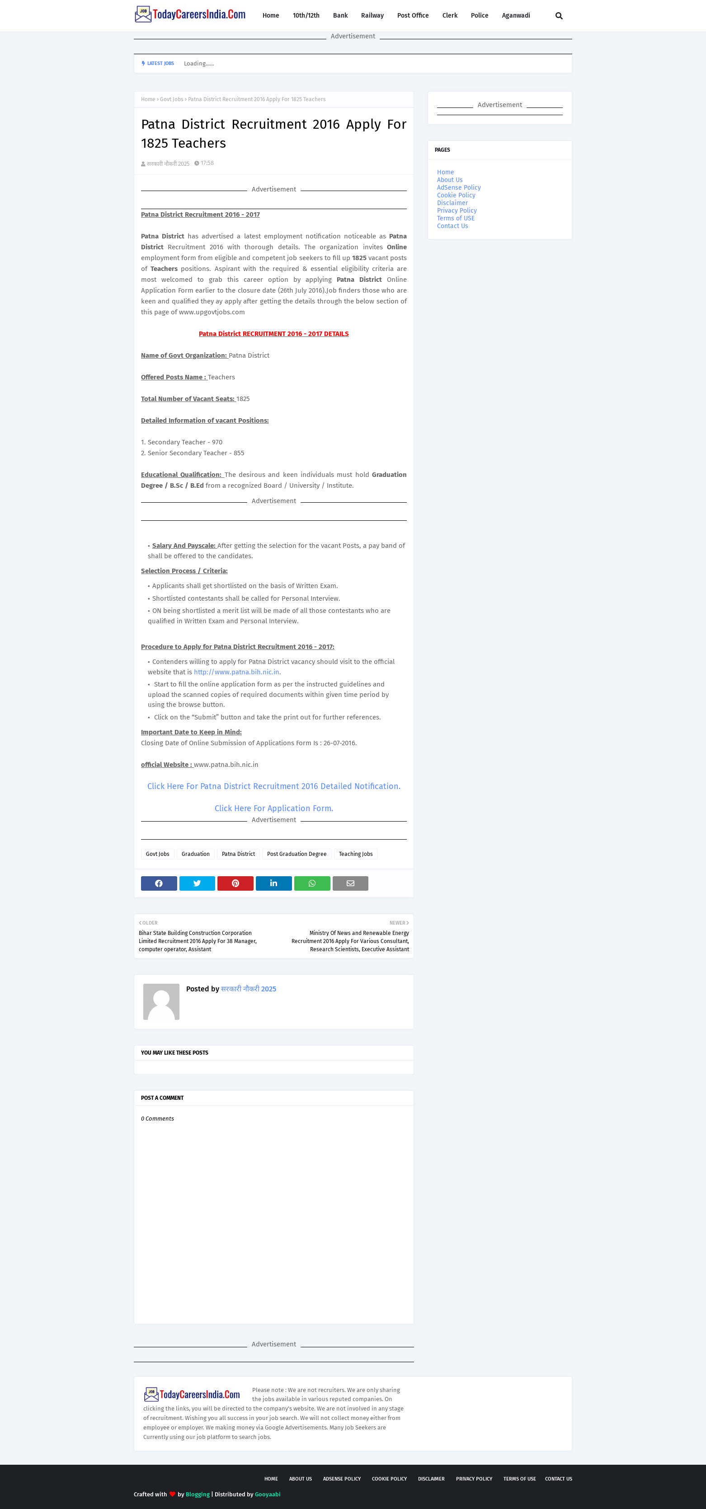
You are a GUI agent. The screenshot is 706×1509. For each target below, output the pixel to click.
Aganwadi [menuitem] (516, 15)
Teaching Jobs (356, 854)
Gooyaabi (268, 1494)
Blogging (198, 1494)
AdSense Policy (459, 188)
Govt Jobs (172, 99)
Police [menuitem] (480, 15)
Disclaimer (452, 203)
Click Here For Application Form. (274, 808)
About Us (450, 180)
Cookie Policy (456, 195)
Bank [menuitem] (340, 15)
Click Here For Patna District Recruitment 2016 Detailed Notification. (273, 786)
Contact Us (452, 226)
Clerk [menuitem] (449, 15)
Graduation (196, 854)
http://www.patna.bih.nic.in (236, 672)
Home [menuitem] (271, 15)
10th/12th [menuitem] (306, 15)
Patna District (238, 854)
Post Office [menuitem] (413, 15)
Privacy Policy (457, 211)
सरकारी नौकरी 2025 (168, 163)
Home (148, 99)
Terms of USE (456, 218)
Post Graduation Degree (297, 854)
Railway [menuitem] (372, 15)
